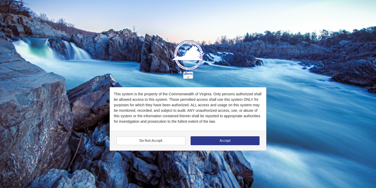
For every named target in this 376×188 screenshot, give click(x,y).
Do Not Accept (150, 140)
